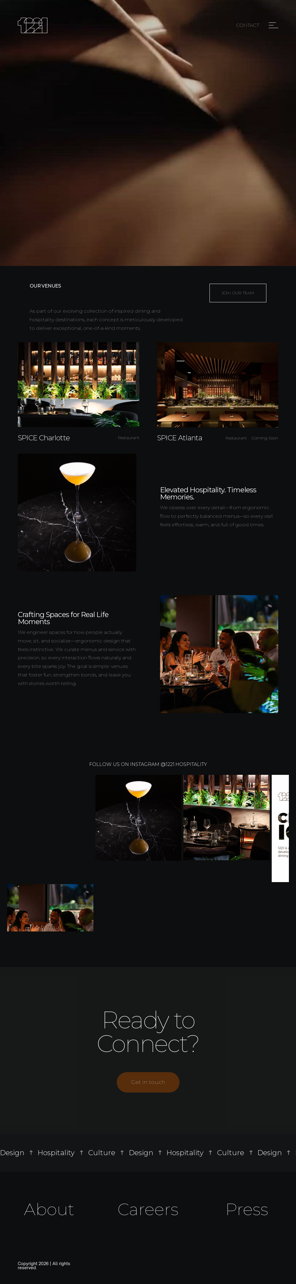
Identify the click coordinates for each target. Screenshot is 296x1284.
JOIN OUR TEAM (238, 293)
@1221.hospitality (184, 764)
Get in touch (148, 1082)
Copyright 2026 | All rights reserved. (44, 1266)
